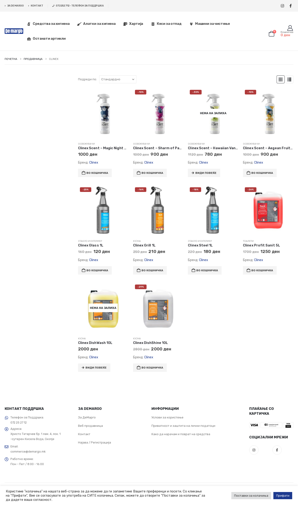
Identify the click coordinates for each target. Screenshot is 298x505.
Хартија (133, 24)
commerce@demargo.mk (28, 451)
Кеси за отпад (166, 24)
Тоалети (248, 241)
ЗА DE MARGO (14, 5)
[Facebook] (290, 6)
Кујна (137, 241)
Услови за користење (167, 417)
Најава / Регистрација (94, 442)
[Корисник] (290, 28)
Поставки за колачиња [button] (251, 495)
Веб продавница (90, 425)
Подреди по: (87, 79)
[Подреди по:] (117, 79)
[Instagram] (282, 6)
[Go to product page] (103, 113)
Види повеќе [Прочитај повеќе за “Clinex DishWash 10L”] (96, 367)
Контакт (84, 434)
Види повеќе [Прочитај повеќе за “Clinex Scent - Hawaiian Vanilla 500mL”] (205, 173)
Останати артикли (46, 38)
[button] (281, 79)
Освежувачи (86, 143)
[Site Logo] (14, 31)
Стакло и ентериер (90, 241)
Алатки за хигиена (96, 24)
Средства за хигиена (48, 24)
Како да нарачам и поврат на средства (180, 434)
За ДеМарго (87, 417)
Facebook (277, 450)
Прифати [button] (282, 495)
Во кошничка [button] (97, 173)
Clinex (93, 163)
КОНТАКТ (35, 5)
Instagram (254, 450)
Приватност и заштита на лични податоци (183, 425)
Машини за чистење (209, 24)
